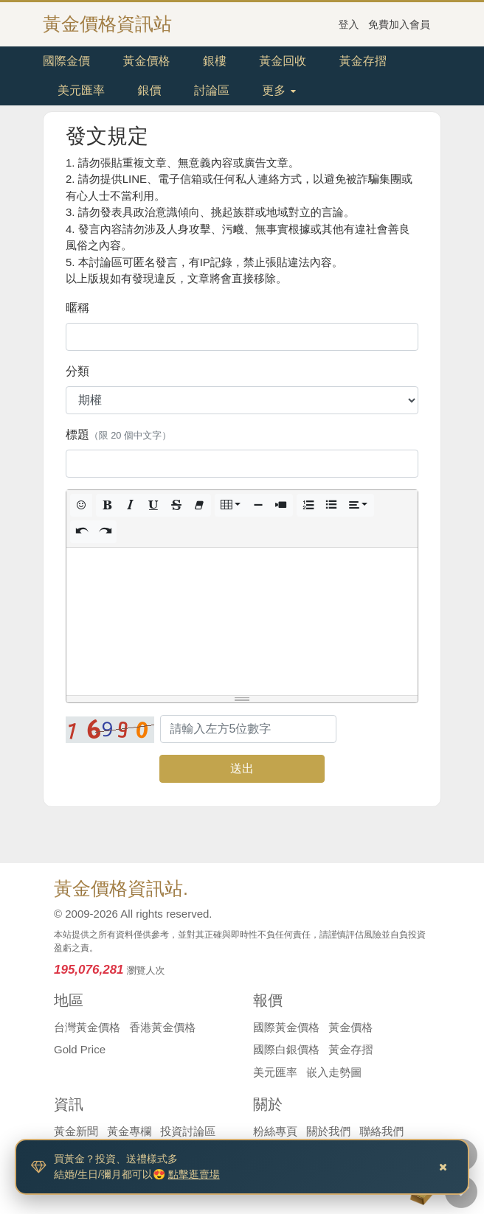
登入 (349, 24)
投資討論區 (187, 1131)
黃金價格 (146, 61)
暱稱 (77, 307)
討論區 (211, 90)
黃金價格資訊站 (107, 23)
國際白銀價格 (286, 1049)
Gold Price (80, 1049)
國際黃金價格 (286, 1027)
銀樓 (215, 61)
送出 (242, 768)
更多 (278, 90)
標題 (118, 434)
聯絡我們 (381, 1131)
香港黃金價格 (162, 1027)
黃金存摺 (363, 61)
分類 (77, 371)
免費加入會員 (399, 24)
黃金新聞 (76, 1131)
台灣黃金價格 (87, 1027)
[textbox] (242, 621)
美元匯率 (81, 90)
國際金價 (66, 61)
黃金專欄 (129, 1131)
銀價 (149, 90)
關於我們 (328, 1131)
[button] (81, 505)
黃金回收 (282, 61)
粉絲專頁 (275, 1131)
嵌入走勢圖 (334, 1072)
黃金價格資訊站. (121, 888)
